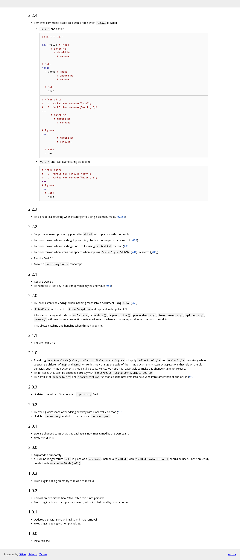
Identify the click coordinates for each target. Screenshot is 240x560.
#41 (134, 252)
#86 (154, 252)
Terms (43, 554)
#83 (126, 246)
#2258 (121, 216)
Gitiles (22, 554)
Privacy (32, 554)
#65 (134, 303)
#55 (108, 285)
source (232, 554)
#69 (134, 240)
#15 (120, 412)
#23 (191, 377)
